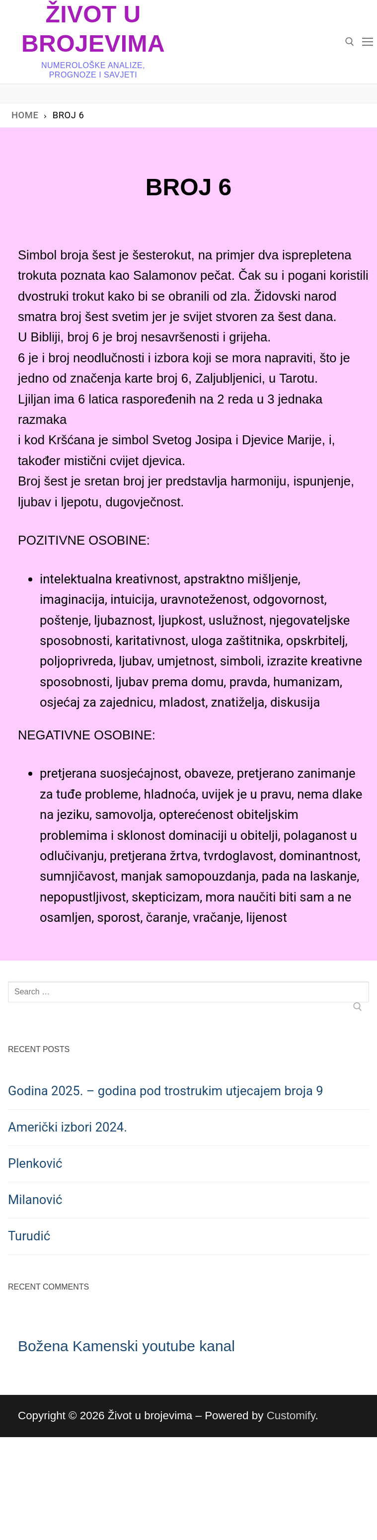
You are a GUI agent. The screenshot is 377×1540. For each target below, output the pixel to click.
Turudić (29, 1235)
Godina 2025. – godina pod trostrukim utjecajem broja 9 (165, 1090)
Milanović (35, 1199)
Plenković (35, 1163)
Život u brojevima (93, 28)
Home (24, 115)
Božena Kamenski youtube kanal (126, 1346)
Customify (291, 1415)
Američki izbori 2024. (67, 1127)
